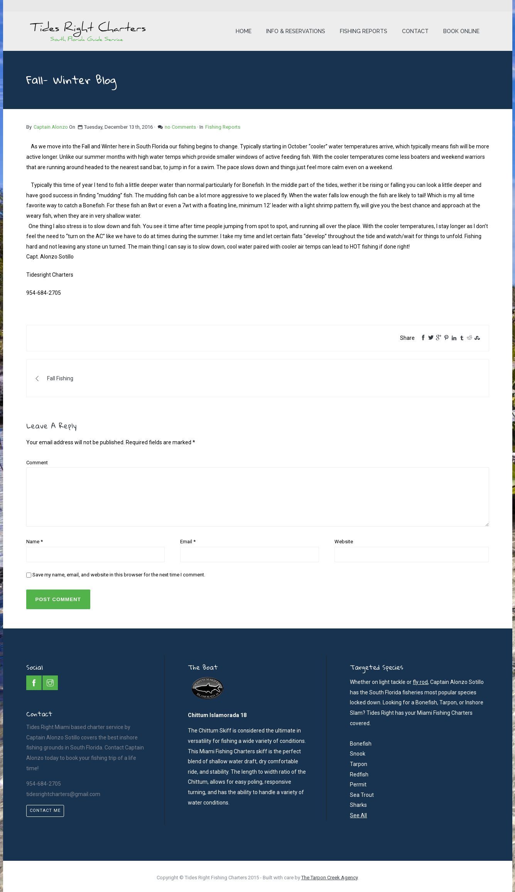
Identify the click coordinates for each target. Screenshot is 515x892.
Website (343, 541)
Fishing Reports (222, 127)
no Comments (180, 127)
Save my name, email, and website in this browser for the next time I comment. (118, 575)
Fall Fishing (54, 378)
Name (34, 541)
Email (188, 541)
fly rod (420, 682)
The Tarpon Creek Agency (329, 877)
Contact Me (45, 810)
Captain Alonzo (51, 127)
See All (358, 815)
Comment (37, 462)
